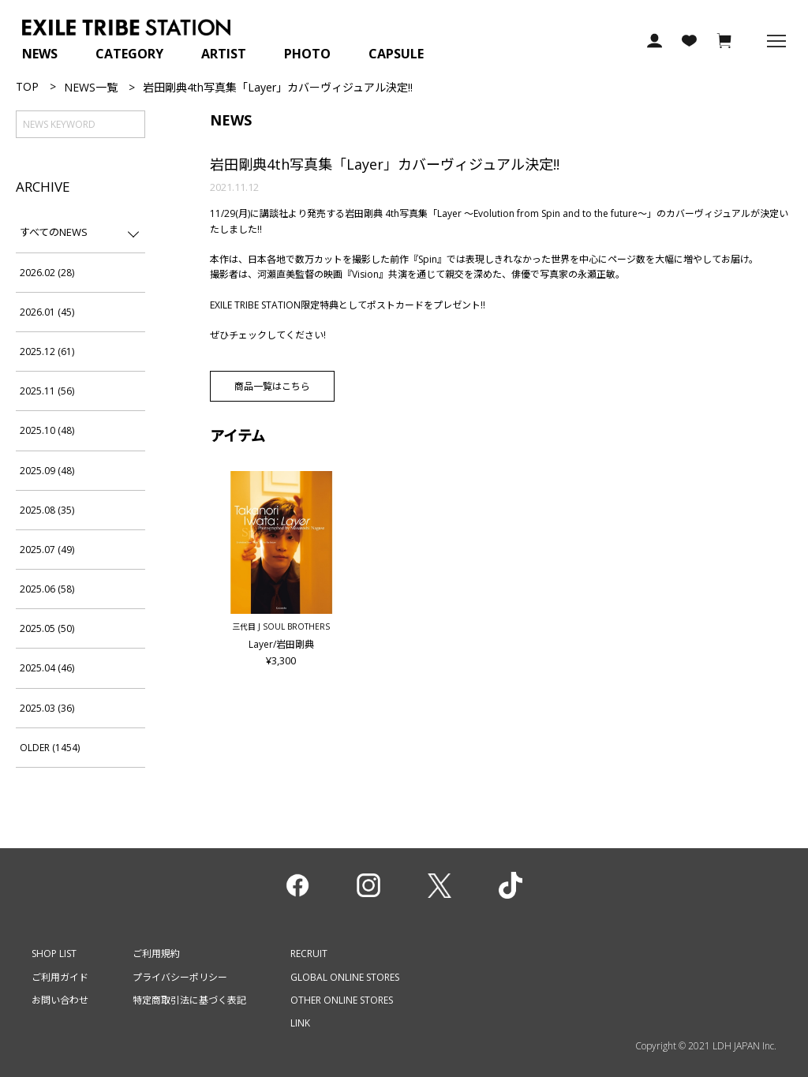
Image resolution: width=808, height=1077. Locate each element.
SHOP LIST (54, 953)
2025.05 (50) (47, 628)
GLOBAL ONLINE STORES (344, 977)
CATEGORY (129, 53)
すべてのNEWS (54, 232)
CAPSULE (396, 53)
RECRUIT (308, 953)
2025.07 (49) (47, 549)
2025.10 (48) (47, 430)
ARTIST (223, 53)
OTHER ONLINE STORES (341, 1000)
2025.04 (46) (47, 668)
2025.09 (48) (47, 470)
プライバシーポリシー (180, 977)
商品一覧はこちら (272, 386)
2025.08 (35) (47, 510)
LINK (300, 1023)
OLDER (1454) (50, 747)
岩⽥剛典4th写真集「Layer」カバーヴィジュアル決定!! (384, 164)
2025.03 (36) (47, 708)
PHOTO (307, 53)
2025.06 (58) (47, 589)
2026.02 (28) (47, 272)
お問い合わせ (60, 1000)
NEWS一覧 (91, 87)
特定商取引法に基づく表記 (189, 1000)
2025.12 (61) (47, 351)
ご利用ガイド (60, 977)
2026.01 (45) (47, 312)
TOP (27, 86)
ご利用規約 (156, 953)
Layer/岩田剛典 (281, 650)
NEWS (40, 53)
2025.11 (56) (47, 391)
